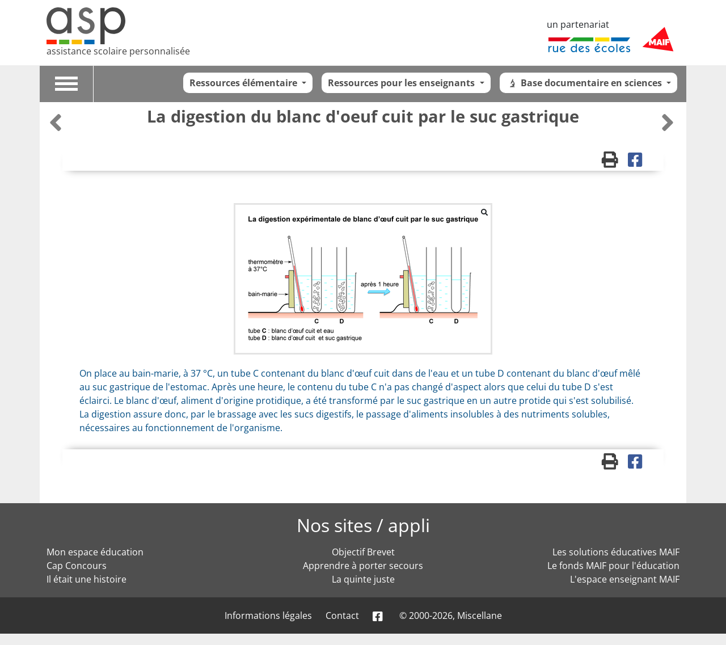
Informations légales (268, 615)
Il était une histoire (86, 579)
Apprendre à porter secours (363, 565)
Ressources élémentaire (244, 83)
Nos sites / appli (363, 525)
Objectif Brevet (363, 552)
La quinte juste (363, 579)
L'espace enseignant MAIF (624, 579)
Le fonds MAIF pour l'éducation (613, 565)
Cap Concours (77, 565)
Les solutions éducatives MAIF (615, 552)
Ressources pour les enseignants (402, 83)
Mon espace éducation (95, 552)
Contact (342, 615)
